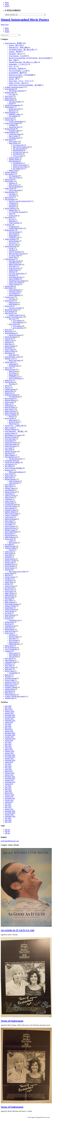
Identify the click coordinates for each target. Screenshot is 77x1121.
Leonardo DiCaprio (11, 504)
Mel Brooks (8, 348)
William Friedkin (10, 548)
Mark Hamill (9, 553)
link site (7, 829)
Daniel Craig (13, 170)
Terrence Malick (10, 172)
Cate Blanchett (9, 490)
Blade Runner (13, 304)
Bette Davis (8, 344)
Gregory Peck (9, 120)
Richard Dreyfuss (10, 528)
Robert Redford (10, 192)
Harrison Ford (9, 301)
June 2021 (8, 805)
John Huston (9, 691)
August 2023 (9, 762)
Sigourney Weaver (11, 682)
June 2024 (8, 744)
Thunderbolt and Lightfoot (17, 281)
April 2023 (8, 769)
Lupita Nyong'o (10, 586)
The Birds (12, 250)
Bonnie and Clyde (14, 109)
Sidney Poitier (9, 188)
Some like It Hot (14, 291)
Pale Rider (12, 275)
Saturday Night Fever (16, 315)
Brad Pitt (8, 575)
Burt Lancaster (9, 398)
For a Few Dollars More (16, 273)
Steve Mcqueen (10, 311)
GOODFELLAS (14, 237)
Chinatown (12, 203)
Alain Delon (9, 627)
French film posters (11, 442)
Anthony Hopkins (10, 606)
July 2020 (8, 818)
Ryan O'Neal (9, 474)
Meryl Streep (9, 197)
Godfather (12, 125)
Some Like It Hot (14, 177)
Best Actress (13, 324)
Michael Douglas (10, 479)
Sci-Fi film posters (11, 506)
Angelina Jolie (9, 698)
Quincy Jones (13, 653)
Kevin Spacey (9, 591)
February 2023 (9, 773)
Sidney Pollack (9, 593)
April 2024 (8, 748)
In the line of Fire (14, 268)
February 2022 (9, 795)
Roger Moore (13, 143)
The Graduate (13, 116)
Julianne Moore (10, 689)
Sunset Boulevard (14, 290)
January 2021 (9, 809)
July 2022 (8, 786)
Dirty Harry (12, 266)
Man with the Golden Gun (21, 147)
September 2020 (10, 816)
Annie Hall (12, 364)
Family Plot (12, 257)
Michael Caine (9, 92)
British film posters (11, 310)
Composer (8, 651)
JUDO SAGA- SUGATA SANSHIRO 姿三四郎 (25, 85)
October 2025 (9, 719)
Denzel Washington (11, 337)
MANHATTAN (14, 366)
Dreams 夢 (13, 79)
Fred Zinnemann (10, 333)
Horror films (9, 331)
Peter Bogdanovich (11, 457)
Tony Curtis (8, 367)
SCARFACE (13, 226)
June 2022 (8, 787)
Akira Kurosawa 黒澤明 (13, 43)
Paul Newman (9, 382)
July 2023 (8, 764)
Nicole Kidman (10, 566)
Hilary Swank (9, 427)
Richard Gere (9, 470)
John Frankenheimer (11, 532)
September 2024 (10, 738)
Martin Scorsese (10, 369)
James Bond (9, 139)
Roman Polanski (10, 129)
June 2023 (8, 766)
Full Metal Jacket (14, 138)
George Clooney (10, 577)
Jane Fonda (8, 217)
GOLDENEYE (18, 163)
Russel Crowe (9, 589)
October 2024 (9, 737)
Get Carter (12, 94)
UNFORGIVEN (14, 263)
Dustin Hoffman (10, 112)
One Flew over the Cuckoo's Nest (19, 201)
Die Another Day (18, 168)
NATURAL (12, 196)
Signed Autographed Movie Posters (25, 19)
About (7, 4)
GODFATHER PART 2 (16, 228)
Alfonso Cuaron (10, 488)
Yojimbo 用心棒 (15, 51)
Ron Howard (9, 588)
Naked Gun (8, 393)
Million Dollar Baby (15, 264)
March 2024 (9, 749)
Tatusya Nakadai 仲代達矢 (13, 468)
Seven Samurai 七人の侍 (17, 56)
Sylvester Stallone (10, 415)
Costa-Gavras (9, 517)
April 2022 (8, 791)
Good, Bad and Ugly (15, 277)
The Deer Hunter (14, 232)
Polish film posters (11, 444)
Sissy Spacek (9, 658)
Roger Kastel (13, 642)
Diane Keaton (9, 98)
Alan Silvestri (13, 656)
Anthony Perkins (10, 495)
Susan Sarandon (10, 346)
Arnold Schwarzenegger (12, 105)
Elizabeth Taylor (10, 564)
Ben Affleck (9, 466)
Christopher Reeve (11, 460)
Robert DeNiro (9, 230)
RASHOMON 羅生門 (16, 73)
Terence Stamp (9, 680)
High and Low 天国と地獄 (18, 47)
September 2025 (10, 720)
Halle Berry (8, 669)
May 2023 (8, 767)
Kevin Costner (9, 671)
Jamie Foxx (8, 380)
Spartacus (12, 183)
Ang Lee (7, 387)
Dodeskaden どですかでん (18, 64)
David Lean (8, 306)
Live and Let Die (18, 145)
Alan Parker (9, 494)
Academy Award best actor (13, 317)
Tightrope (12, 272)
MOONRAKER (18, 150)
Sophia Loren (9, 340)
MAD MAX (13, 355)
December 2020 (10, 811)
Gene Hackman (10, 89)
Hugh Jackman (9, 602)
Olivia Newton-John (11, 513)
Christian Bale (9, 503)
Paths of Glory (13, 185)
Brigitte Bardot (9, 629)
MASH (11, 103)
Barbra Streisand (10, 411)
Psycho (11, 248)
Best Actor (12, 319)
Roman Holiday (14, 241)
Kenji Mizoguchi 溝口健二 (14, 431)
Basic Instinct (13, 542)
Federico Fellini (10, 351)
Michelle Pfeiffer (10, 546)
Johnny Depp (9, 582)
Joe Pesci (8, 618)
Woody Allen (9, 362)
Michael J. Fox (9, 358)
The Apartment (13, 176)
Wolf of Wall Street (15, 378)
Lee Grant (8, 613)
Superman (8, 342)
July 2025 (8, 724)
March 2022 (9, 793)
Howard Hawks (10, 535)
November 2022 (10, 778)
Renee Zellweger (10, 615)
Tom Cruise (8, 96)
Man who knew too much (17, 253)
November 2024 (10, 735)
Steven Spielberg (10, 208)
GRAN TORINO (14, 279)
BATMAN (12, 206)
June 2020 (8, 820)
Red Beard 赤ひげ (15, 54)
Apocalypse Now (14, 127)
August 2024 (9, 740)
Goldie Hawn (9, 405)
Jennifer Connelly (10, 561)
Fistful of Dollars (14, 284)
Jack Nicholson (10, 199)
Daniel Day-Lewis (11, 684)
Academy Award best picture (14, 87)
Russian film (9, 533)
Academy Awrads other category (15, 696)
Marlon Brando (10, 685)
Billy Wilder (9, 288)
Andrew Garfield (10, 515)
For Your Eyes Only (19, 152)
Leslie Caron (9, 501)
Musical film (9, 391)
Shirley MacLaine (10, 413)
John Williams (13, 655)
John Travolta (9, 313)
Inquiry (7, 6)
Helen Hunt (8, 617)
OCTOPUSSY (17, 154)
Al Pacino (8, 225)
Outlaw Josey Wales (15, 282)
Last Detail (12, 205)
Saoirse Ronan (9, 611)
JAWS (11, 214)
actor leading (17, 320)
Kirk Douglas (9, 181)
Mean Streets (13, 234)
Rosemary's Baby (14, 130)
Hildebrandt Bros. (14, 644)
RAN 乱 (12, 66)
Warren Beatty (9, 107)
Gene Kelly (8, 555)
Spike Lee (8, 404)
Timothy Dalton (14, 159)
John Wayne (9, 339)
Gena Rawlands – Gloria (13, 357)
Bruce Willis (9, 600)
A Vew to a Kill (18, 156)
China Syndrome (14, 223)
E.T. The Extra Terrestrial (17, 212)
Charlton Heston (10, 389)
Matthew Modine (10, 512)
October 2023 (9, 758)
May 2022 (8, 789)
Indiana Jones (13, 210)
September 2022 (10, 782)
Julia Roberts (9, 608)
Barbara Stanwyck (11, 492)
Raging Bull (13, 235)
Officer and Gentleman (16, 472)
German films (9, 286)
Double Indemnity (15, 295)
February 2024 (9, 751)
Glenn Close (9, 551)
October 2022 (9, 780)
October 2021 (9, 800)
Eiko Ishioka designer (12, 604)
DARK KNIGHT (10, 609)
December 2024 (10, 733)
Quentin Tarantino (10, 451)
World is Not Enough (19, 165)
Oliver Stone (9, 179)
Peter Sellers (9, 484)
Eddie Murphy (9, 595)
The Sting (12, 194)
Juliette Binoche (10, 559)
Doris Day (8, 329)
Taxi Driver (12, 373)
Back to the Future (15, 360)
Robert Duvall (9, 573)
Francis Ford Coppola (12, 123)
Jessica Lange (9, 402)
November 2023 (10, 757)
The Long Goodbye (15, 101)
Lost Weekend (13, 293)
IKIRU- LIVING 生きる (17, 83)
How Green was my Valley (17, 571)
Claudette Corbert (10, 510)
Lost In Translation (11, 649)
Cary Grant (8, 448)
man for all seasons (15, 335)
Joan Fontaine (9, 523)
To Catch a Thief (14, 255)
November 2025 (10, 717)
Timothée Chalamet (11, 687)
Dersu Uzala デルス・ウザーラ (20, 81)
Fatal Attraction (14, 483)
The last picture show (16, 459)
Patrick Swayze (10, 568)
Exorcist (11, 550)
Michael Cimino (10, 530)
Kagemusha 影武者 (16, 68)
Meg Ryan (8, 624)
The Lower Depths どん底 (18, 70)
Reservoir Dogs (14, 422)
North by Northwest (15, 252)
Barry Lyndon (13, 136)
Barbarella (12, 221)
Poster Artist (9, 633)
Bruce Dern (8, 665)
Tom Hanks (8, 524)
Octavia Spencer (10, 526)
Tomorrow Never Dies (20, 167)
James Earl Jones (10, 631)
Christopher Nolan (11, 662)
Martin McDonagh (11, 519)
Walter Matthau (10, 455)
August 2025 (9, 722)
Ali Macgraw (9, 580)
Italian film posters (11, 446)
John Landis (9, 521)
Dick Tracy (12, 110)
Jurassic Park (13, 215)
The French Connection (16, 91)
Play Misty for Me (15, 261)
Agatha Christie (10, 433)
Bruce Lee (8, 675)
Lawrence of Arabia (15, 308)
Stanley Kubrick (10, 132)
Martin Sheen (9, 646)
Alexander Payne (10, 626)
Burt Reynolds (9, 597)
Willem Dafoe (9, 622)
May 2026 (8, 708)
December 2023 (10, 755)
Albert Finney (9, 497)
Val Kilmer (8, 499)
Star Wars (12, 299)
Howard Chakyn (14, 637)
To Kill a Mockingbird (16, 121)
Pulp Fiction (13, 424)
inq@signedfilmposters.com (10, 841)
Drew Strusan (13, 640)
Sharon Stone (9, 539)
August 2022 (9, 784)
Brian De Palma (10, 407)
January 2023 (9, 775)
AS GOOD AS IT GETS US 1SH (17, 930)
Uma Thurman (9, 660)
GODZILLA (9, 664)
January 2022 (9, 796)
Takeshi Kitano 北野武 (12, 462)
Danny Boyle (9, 486)
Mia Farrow (8, 453)
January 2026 (9, 713)
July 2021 (8, 804)
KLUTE (11, 219)
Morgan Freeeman (11, 437)
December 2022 (10, 776)
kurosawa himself (14, 77)
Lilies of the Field (14, 190)
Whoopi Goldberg (10, 429)
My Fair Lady (13, 244)
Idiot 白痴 (13, 60)
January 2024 (9, 753)
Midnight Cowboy (15, 114)
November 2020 (10, 813)
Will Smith (8, 599)
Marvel (7, 386)
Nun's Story (12, 243)
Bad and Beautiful (14, 187)
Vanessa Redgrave (11, 694)
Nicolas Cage (9, 562)
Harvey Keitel (9, 418)
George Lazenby (14, 158)
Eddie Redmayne (10, 537)
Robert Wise (9, 477)
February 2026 (9, 711)
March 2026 (9, 710)
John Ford (8, 570)
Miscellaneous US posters (13, 435)
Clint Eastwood (10, 259)
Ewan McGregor (10, 439)
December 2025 (10, 715)
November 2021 (10, 798)
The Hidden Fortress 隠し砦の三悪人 (22, 49)
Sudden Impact (13, 270)
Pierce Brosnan (14, 161)
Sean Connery (13, 141)
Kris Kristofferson (11, 647)
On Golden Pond (14, 396)
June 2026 (8, 706)
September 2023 (10, 760)
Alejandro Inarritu (10, 678)
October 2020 (9, 814)
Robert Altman (9, 100)
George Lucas (9, 297)
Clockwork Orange (15, 134)
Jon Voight (8, 544)
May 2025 (8, 728)
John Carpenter (10, 508)
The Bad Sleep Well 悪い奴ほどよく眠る (23, 62)
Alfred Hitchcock (10, 246)
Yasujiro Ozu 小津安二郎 (14, 425)
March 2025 (9, 729)
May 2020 (8, 822)
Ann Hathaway (9, 464)
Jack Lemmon (9, 174)
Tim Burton (8, 579)
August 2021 (9, 802)
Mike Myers (9, 693)
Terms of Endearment (12, 1021)
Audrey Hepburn (10, 239)
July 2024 (8, 742)
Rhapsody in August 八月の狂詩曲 (21, 75)
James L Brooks (10, 667)
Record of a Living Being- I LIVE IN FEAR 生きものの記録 (29, 58)
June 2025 (8, 726)
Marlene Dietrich (10, 400)
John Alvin (12, 638)
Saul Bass (12, 635)
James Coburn (9, 349)
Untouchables (13, 673)
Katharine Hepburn (11, 395)
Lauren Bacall (9, 440)
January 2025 (9, 731)
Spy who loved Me (19, 149)
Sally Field (8, 450)
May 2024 (8, 746)
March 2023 (9, 771)
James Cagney (9, 475)
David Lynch (9, 118)
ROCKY (11, 416)
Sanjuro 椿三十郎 (15, 45)
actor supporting (18, 322)
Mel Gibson (8, 353)
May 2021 (8, 807)
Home (7, 2)
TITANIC (8, 676)
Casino (11, 541)
